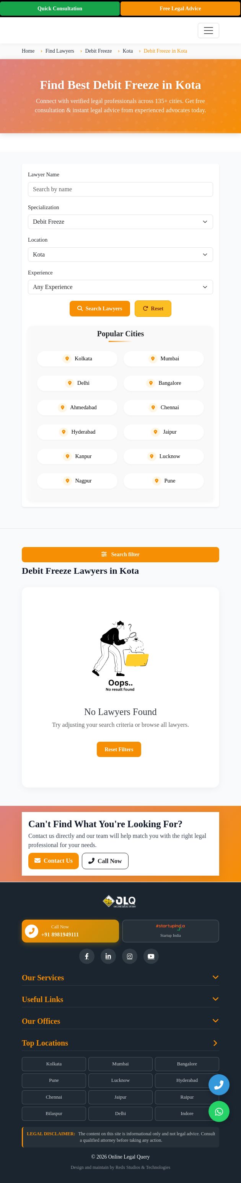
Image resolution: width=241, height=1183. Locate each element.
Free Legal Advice (180, 8)
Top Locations (45, 1043)
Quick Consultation (59, 8)
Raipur (187, 1097)
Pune (54, 1080)
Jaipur (120, 1097)
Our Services (43, 977)
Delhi (120, 1113)
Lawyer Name (43, 174)
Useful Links (42, 999)
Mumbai (120, 1064)
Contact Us (53, 860)
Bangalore (187, 1064)
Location (37, 240)
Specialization (43, 207)
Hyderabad (187, 1080)
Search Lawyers (99, 308)
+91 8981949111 (60, 935)
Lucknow (120, 1080)
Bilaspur (54, 1113)
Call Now (105, 861)
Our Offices (41, 1021)
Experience (40, 273)
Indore (187, 1113)
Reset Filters (118, 749)
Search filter (120, 554)
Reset (153, 308)
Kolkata (54, 1064)
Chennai (54, 1097)
